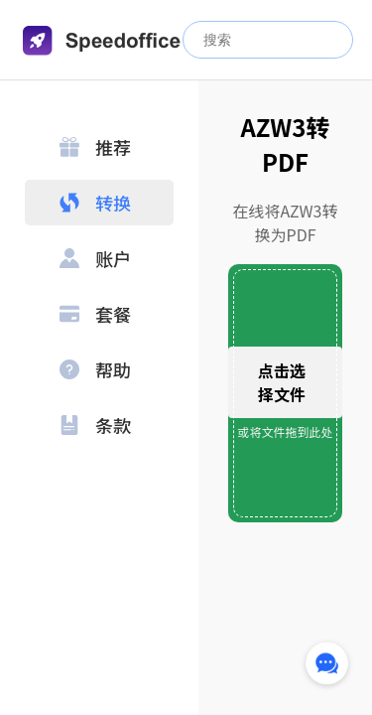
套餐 (95, 314)
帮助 (95, 369)
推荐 (95, 147)
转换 (95, 202)
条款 (95, 425)
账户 (95, 258)
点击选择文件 (282, 382)
